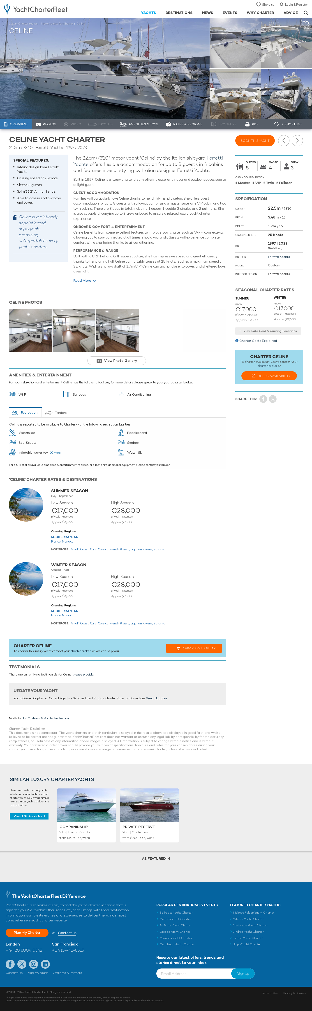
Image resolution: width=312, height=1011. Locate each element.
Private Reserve (139, 826)
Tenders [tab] (61, 413)
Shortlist (268, 4)
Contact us (67, 932)
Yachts (148, 12)
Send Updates (156, 698)
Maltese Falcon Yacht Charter (253, 912)
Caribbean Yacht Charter (177, 944)
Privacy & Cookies (294, 993)
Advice (291, 12)
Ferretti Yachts (279, 257)
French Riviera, (120, 549)
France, (56, 541)
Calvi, (94, 549)
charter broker (80, 651)
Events (230, 12)
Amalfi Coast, (80, 549)
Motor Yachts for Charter (57, 23)
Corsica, (104, 549)
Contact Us (14, 973)
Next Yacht (297, 140)
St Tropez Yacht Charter (176, 912)
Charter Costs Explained (258, 341)
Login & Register (296, 4)
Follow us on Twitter (21, 964)
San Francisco (65, 944)
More (57, 452)
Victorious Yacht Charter (250, 925)
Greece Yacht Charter (175, 932)
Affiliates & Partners (67, 973)
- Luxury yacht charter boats (48, 9)
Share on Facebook (263, 399)
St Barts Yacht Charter (176, 925)
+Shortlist (305, 24)
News (207, 12)
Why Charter (260, 12)
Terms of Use (270, 993)
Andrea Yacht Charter (248, 932)
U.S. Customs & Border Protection (45, 718)
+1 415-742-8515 (68, 950)
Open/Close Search (306, 13)
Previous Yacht (283, 140)
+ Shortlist (291, 124)
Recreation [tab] (29, 412)
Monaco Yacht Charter (175, 919)
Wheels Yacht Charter (248, 919)
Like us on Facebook (10, 964)
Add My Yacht (38, 973)
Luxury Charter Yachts (23, 23)
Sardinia (159, 549)
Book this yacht (255, 141)
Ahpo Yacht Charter (247, 944)
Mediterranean (64, 537)
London (13, 944)
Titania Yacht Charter (248, 938)
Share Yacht (273, 399)
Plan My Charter (27, 932)
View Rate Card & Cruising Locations (270, 331)
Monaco (68, 541)
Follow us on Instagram (33, 964)
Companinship (74, 826)
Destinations (179, 12)
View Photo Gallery (120, 360)
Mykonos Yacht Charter (176, 938)
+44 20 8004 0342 (24, 950)
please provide (83, 674)
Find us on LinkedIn (45, 964)
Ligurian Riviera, (142, 549)
